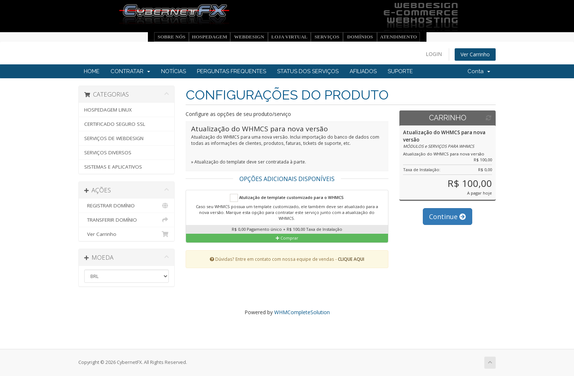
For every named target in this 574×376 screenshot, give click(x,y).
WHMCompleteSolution (302, 312)
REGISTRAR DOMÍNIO (126, 205)
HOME (92, 71)
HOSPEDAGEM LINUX (108, 109)
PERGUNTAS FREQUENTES (231, 71)
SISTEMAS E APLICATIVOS (113, 166)
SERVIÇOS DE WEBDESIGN (114, 138)
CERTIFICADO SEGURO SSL (114, 124)
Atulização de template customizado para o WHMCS (287, 198)
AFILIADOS (363, 71)
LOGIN (434, 53)
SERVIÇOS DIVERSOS (107, 152)
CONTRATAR (130, 71)
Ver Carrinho (475, 54)
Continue (447, 216)
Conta (478, 71)
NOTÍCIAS (173, 71)
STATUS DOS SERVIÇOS (308, 71)
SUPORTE (400, 71)
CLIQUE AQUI (351, 259)
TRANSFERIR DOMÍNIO (126, 219)
